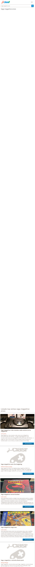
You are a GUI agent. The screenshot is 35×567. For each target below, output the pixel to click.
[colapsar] (32, 2)
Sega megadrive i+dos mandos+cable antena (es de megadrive (16, 430)
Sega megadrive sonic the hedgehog (11, 464)
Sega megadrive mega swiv (9, 527)
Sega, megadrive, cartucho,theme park (12, 560)
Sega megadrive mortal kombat (10, 494)
